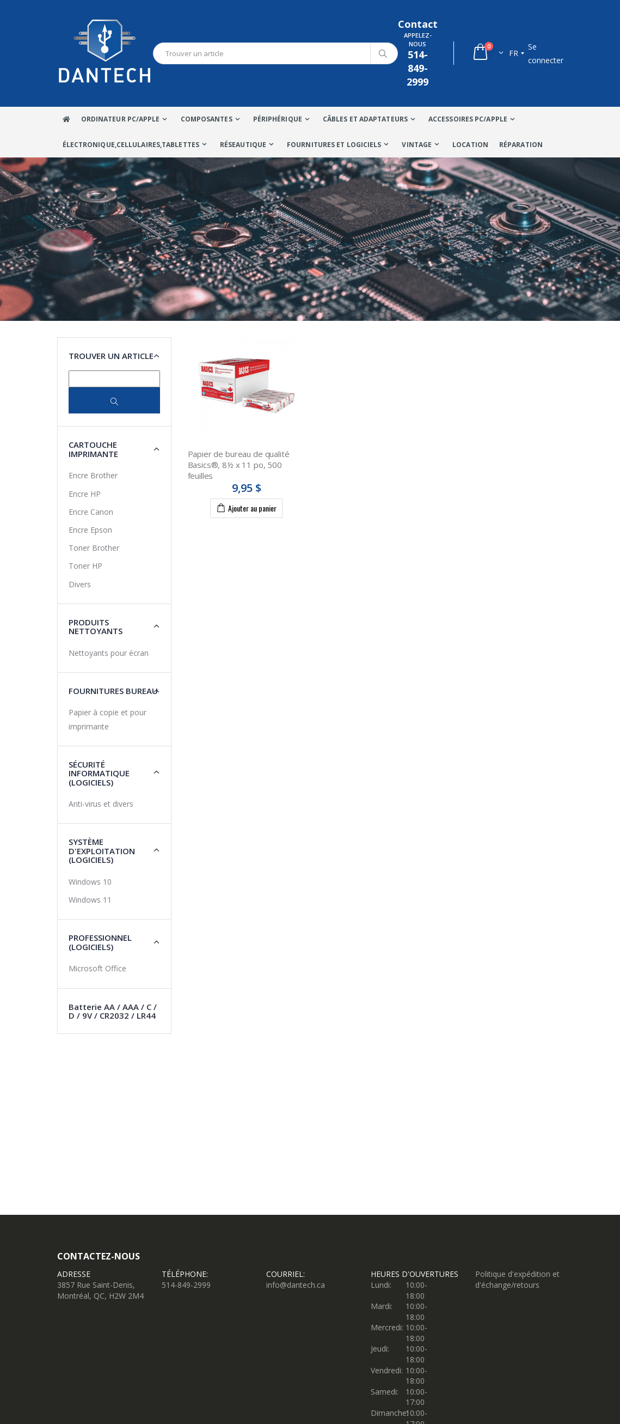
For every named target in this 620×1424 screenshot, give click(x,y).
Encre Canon (91, 512)
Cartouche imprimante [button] (93, 449)
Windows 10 (90, 882)
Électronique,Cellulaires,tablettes (131, 144)
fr (513, 53)
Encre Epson (90, 530)
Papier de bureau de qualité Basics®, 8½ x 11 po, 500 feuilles (239, 465)
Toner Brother (94, 548)
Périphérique (277, 119)
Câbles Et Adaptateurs (365, 119)
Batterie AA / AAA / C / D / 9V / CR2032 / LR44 (113, 1011)
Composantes (206, 119)
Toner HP (85, 566)
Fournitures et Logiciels (334, 144)
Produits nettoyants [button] (95, 627)
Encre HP (85, 494)
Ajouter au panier (246, 507)
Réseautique (243, 144)
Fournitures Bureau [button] (113, 690)
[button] (487, 53)
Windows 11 (90, 899)
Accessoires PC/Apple (467, 119)
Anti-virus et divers (101, 804)
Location (470, 144)
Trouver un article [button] (111, 355)
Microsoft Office (97, 968)
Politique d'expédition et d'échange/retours (517, 1279)
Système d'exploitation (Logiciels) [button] (102, 850)
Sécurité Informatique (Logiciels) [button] (99, 773)
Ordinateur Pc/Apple (120, 119)
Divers (80, 584)
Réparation (521, 144)
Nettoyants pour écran (109, 653)
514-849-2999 (186, 1285)
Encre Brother (93, 475)
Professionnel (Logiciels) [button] (100, 942)
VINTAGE (417, 144)
